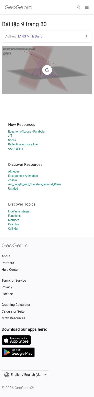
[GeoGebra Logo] (18, 7)
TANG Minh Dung (30, 36)
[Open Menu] (86, 7)
